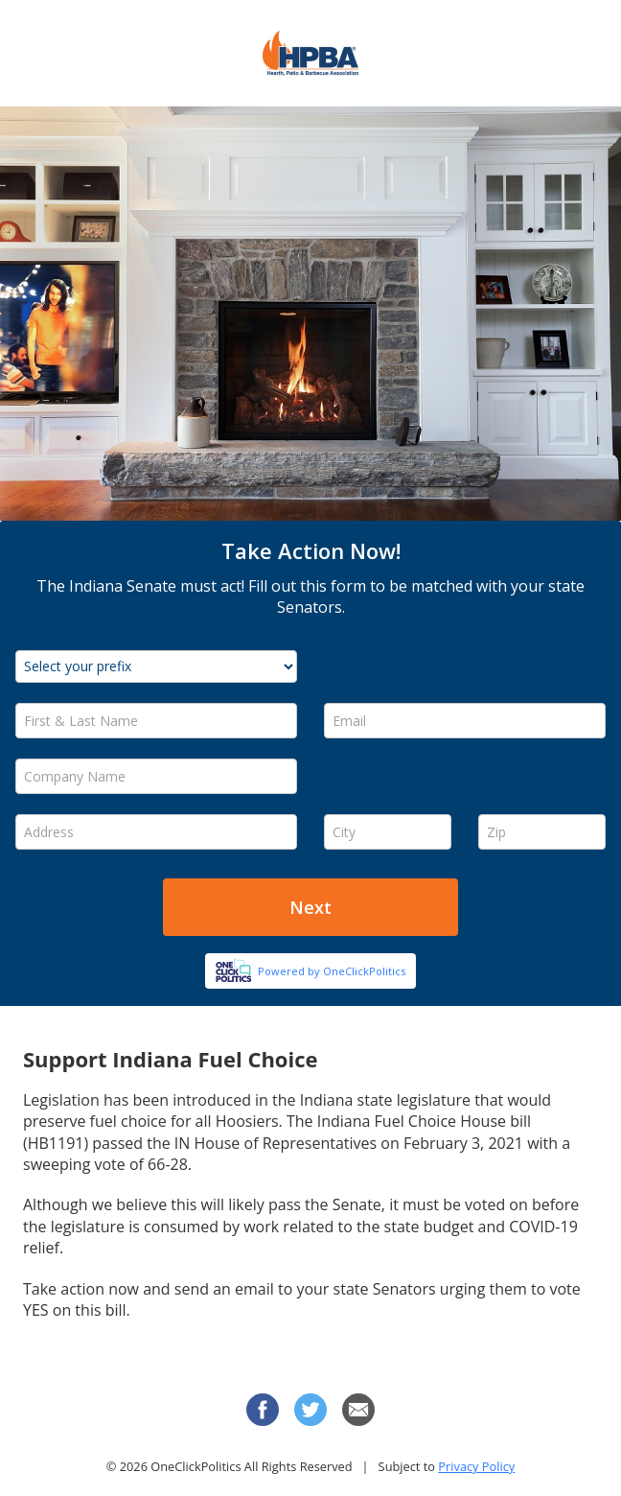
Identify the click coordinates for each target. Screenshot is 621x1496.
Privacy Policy (476, 1466)
